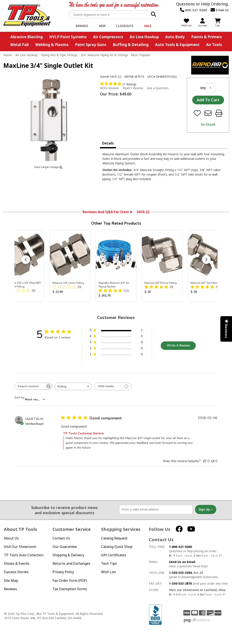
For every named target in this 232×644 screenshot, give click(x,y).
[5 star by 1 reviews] (116, 331)
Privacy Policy (63, 572)
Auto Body (175, 36)
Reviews (10, 589)
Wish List (108, 572)
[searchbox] (29, 386)
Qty (203, 88)
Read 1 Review (132, 88)
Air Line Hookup (144, 36)
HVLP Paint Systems (68, 36)
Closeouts (124, 26)
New (102, 26)
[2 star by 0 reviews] (116, 349)
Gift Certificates (113, 555)
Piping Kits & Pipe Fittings (59, 55)
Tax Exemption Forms (69, 589)
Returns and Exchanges (71, 563)
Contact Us (61, 538)
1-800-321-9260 (180, 547)
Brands (82, 26)
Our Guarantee (64, 546)
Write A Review (178, 345)
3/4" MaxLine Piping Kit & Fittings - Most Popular (115, 55)
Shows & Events (16, 563)
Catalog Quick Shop (116, 546)
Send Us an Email (182, 562)
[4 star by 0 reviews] (116, 337)
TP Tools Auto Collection (23, 555)
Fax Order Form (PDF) (69, 580)
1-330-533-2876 (180, 583)
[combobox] (73, 386)
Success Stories (16, 572)
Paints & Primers (206, 36)
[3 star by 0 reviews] (116, 343)
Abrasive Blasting (26, 36)
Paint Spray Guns (90, 44)
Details (108, 143)
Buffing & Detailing (131, 44)
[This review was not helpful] (212, 461)
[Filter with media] (113, 386)
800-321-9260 (193, 9)
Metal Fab (19, 44)
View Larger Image (48, 167)
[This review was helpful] (204, 461)
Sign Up (206, 509)
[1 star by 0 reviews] (116, 355)
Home (7, 55)
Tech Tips (109, 563)
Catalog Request (114, 538)
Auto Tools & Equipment (177, 44)
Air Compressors (108, 36)
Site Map (11, 580)
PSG (196, 620)
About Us (11, 538)
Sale (147, 26)
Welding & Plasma (51, 44)
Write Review (109, 88)
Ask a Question (157, 88)
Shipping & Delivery (68, 555)
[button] (25, 259)
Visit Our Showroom (20, 546)
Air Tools (214, 44)
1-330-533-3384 (180, 573)
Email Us (220, 9)
